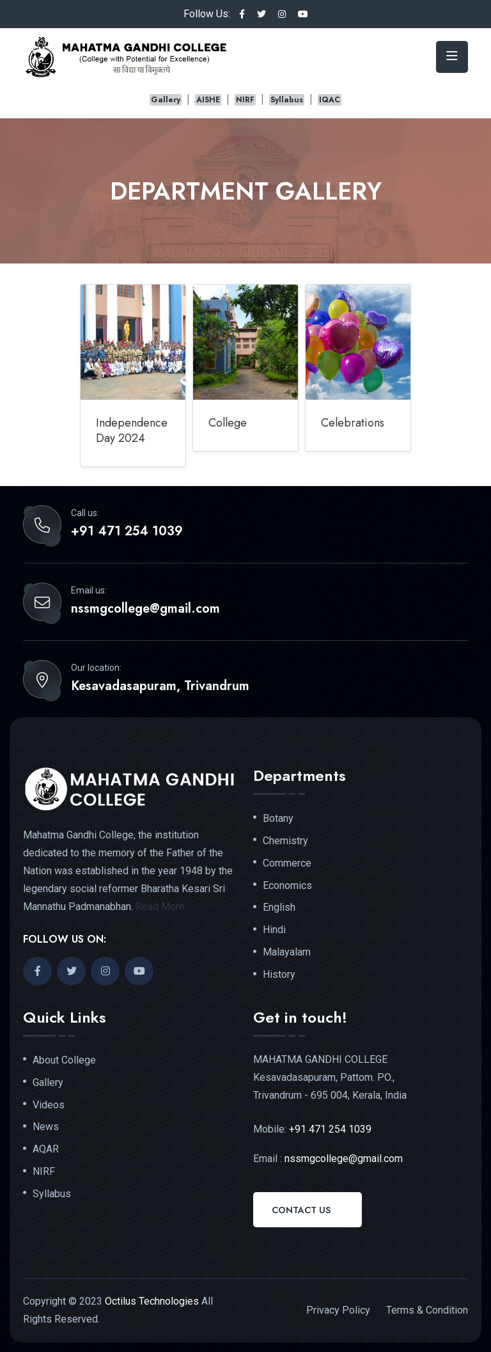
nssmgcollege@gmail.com (145, 609)
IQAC (329, 100)
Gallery (165, 100)
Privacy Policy (338, 1310)
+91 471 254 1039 (127, 531)
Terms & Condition (427, 1310)
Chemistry (285, 841)
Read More (160, 906)
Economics (287, 886)
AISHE (208, 100)
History (279, 974)
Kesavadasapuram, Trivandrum (160, 686)
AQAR (46, 1149)
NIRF (245, 100)
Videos (49, 1105)
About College (64, 1060)
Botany (278, 818)
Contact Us (301, 1210)
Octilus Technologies (152, 1301)
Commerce (287, 863)
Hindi (274, 930)
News (46, 1127)
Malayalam (287, 952)
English (279, 907)
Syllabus (286, 100)
